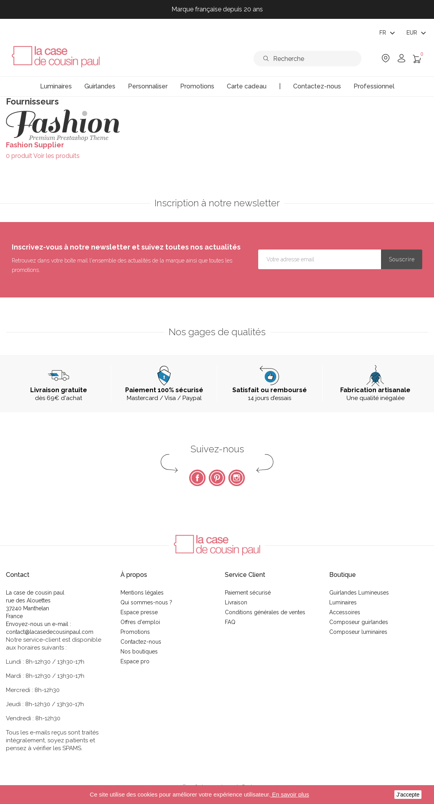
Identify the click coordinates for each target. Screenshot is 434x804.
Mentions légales (142, 592)
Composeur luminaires (358, 632)
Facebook (197, 478)
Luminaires (343, 602)
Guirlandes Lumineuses (359, 592)
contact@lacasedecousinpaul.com (49, 632)
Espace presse (139, 612)
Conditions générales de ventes (265, 612)
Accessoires (344, 612)
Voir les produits (56, 156)
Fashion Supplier (35, 145)
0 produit (19, 156)
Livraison (236, 602)
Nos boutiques (139, 651)
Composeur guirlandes (358, 622)
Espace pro (135, 661)
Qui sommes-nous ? (146, 602)
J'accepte (407, 794)
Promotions (135, 632)
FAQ (230, 622)
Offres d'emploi (140, 622)
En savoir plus (289, 794)
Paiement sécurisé (248, 592)
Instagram (236, 478)
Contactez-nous (140, 642)
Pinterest (217, 478)
